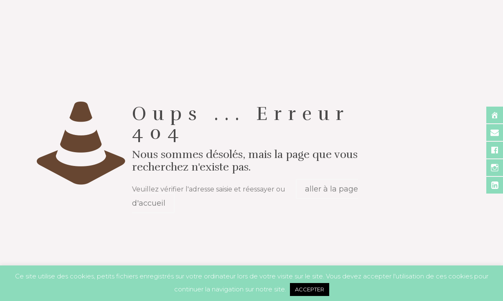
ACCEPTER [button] (309, 289)
